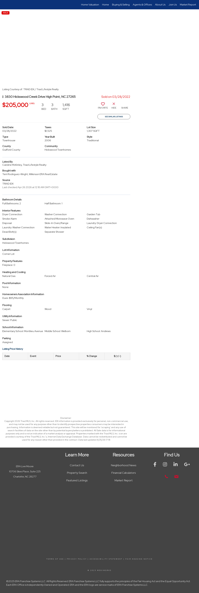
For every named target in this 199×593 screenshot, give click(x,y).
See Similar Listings (114, 117)
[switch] (102, 106)
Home (105, 4)
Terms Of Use (55, 559)
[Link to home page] (4, 4)
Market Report (188, 4)
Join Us (173, 4)
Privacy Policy (77, 559)
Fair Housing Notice (139, 559)
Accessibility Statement (106, 559)
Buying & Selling (121, 4)
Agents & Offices (142, 4)
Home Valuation (90, 4)
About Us (160, 4)
